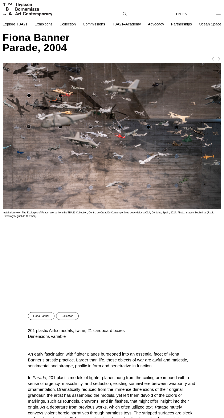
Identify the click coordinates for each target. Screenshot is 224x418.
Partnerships (181, 24)
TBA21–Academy (126, 24)
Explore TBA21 (15, 24)
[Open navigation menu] (218, 16)
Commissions (94, 24)
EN (178, 14)
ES (185, 14)
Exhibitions (43, 24)
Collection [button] (68, 24)
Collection (67, 315)
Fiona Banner (41, 315)
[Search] (138, 13)
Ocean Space (210, 24)
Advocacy (156, 24)
